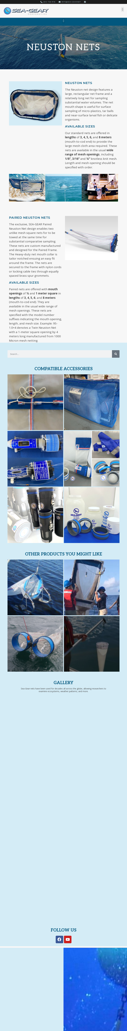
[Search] (115, 354)
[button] (122, 9)
